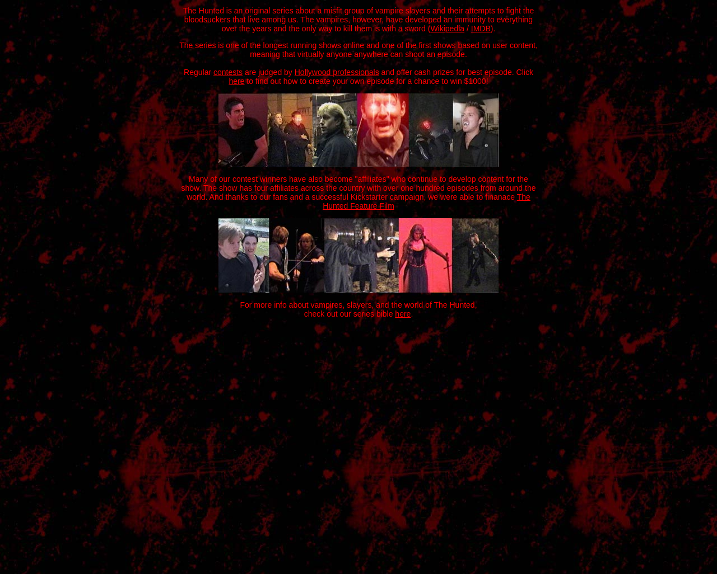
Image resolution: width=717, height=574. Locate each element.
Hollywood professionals (337, 72)
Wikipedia (447, 28)
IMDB (481, 28)
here (236, 81)
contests (228, 72)
